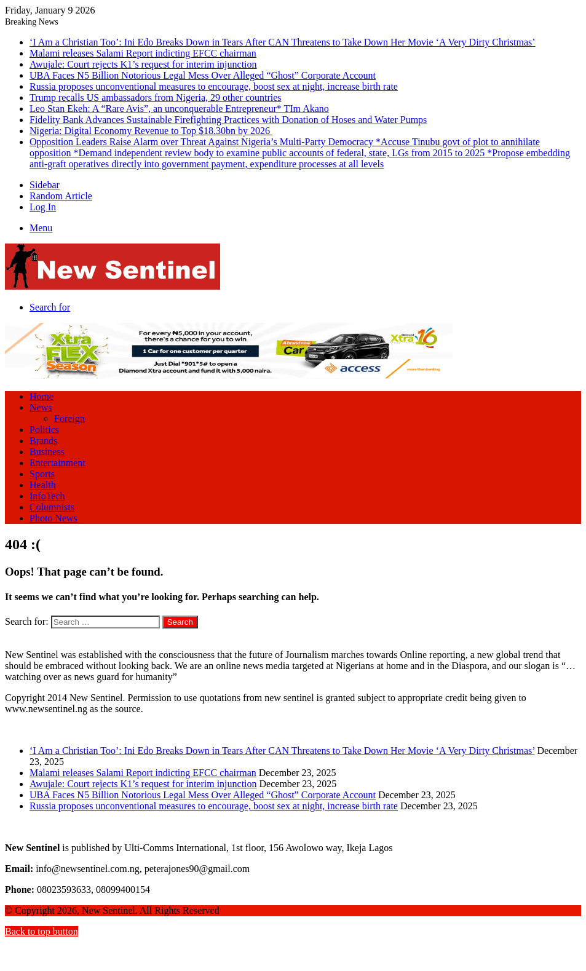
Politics (44, 429)
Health (43, 485)
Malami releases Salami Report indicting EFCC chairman (143, 53)
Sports (42, 474)
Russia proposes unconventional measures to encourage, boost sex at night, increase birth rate (214, 86)
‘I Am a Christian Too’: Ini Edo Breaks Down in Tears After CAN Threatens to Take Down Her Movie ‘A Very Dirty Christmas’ (283, 42)
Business (47, 451)
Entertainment (57, 463)
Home (41, 396)
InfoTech (47, 496)
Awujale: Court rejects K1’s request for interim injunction (143, 64)
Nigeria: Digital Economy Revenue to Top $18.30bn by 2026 (151, 130)
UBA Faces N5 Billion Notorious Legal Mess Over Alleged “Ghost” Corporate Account (203, 75)
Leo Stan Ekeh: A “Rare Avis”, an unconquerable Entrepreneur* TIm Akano (179, 108)
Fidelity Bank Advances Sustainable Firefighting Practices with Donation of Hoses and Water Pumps (228, 119)
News (41, 407)
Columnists (52, 507)
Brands (43, 440)
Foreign (69, 418)
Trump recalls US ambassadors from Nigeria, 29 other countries (156, 97)
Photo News (53, 518)
